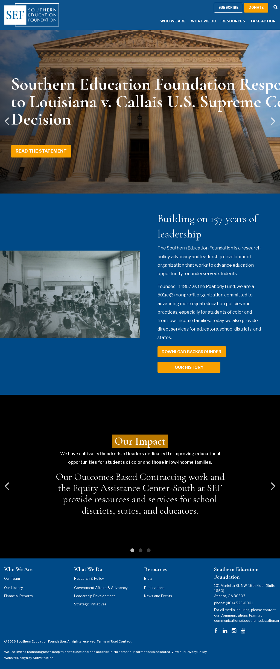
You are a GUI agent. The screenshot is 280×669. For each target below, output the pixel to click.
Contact (125, 641)
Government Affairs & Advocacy (101, 588)
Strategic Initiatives (90, 604)
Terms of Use (107, 641)
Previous (7, 125)
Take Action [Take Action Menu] (263, 21)
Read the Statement (41, 151)
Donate (256, 7)
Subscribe (228, 7)
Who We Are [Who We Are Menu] (173, 21)
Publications (154, 588)
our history (189, 367)
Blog (148, 578)
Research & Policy (89, 578)
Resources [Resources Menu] (233, 21)
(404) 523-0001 (239, 603)
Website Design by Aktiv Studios (28, 658)
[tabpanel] (140, 476)
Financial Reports (18, 596)
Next (273, 125)
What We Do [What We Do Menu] (203, 21)
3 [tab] (148, 550)
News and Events (158, 596)
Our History (13, 588)
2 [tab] (140, 550)
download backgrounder (191, 351)
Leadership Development (94, 596)
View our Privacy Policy (189, 652)
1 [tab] (132, 550)
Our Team (12, 578)
